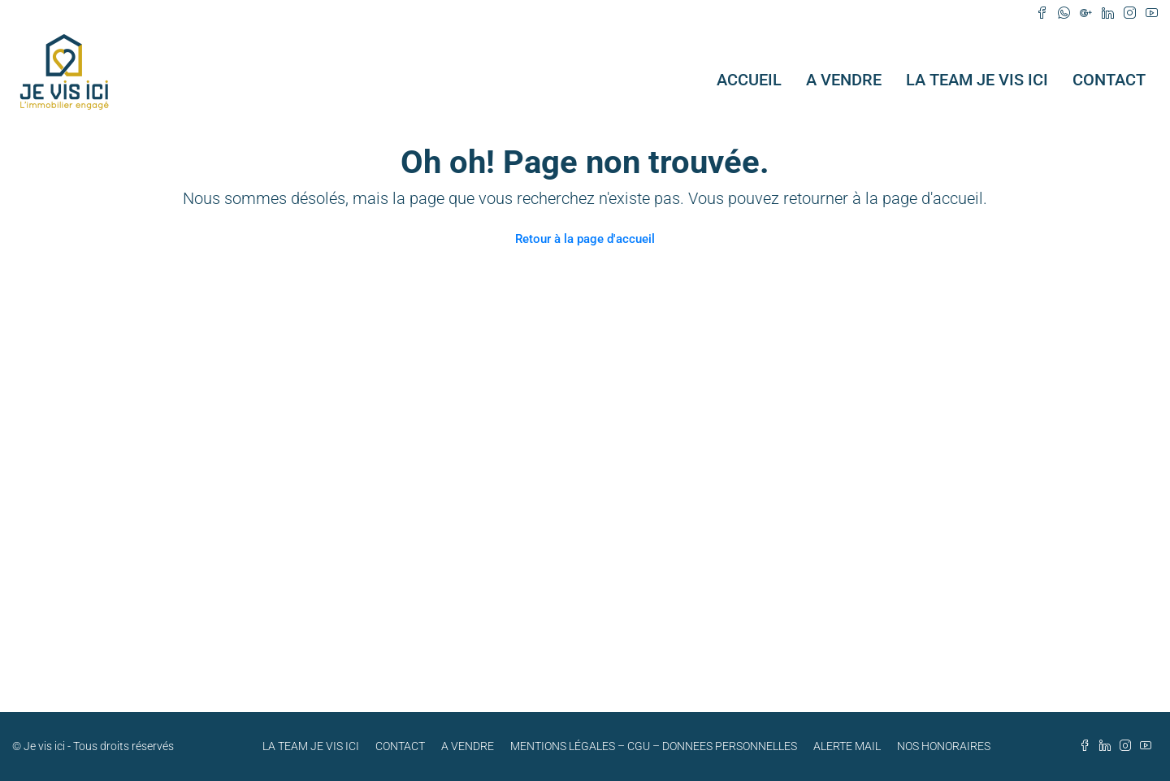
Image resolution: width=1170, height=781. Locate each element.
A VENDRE (844, 79)
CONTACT (1109, 79)
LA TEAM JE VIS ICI (977, 79)
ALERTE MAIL (847, 746)
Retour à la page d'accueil (585, 239)
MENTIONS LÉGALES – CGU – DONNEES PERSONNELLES (653, 746)
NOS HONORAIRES (943, 746)
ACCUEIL (749, 79)
